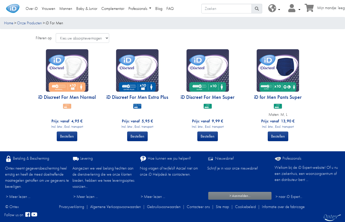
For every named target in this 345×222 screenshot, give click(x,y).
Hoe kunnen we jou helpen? (165, 158)
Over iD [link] (32, 8)
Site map (222, 206)
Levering (82, 158)
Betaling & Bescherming (27, 158)
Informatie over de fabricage (283, 206)
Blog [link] (158, 8)
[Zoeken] (226, 8)
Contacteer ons (198, 206)
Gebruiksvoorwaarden (164, 206)
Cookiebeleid (245, 206)
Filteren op (44, 38)
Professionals (288, 158)
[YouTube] (34, 215)
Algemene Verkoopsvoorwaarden (115, 206)
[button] (274, 8)
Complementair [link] (112, 8)
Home (8, 23)
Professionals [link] (138, 8)
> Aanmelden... (240, 195)
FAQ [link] (170, 8)
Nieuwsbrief (220, 158)
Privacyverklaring (71, 206)
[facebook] (27, 215)
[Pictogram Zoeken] (257, 8)
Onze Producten (29, 23)
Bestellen (67, 136)
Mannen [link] (65, 8)
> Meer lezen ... (18, 196)
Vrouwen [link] (48, 8)
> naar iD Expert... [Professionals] (289, 196)
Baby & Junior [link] (86, 8)
